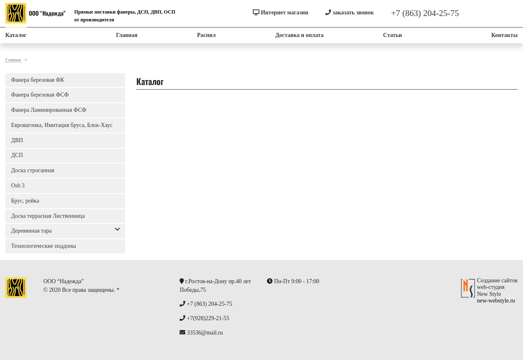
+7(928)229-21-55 (491, 13)
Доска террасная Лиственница (48, 216)
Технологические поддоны (43, 246)
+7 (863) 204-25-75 (425, 13)
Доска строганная (32, 170)
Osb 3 (18, 185)
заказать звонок (349, 12)
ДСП (17, 155)
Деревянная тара (65, 231)
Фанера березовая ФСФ (40, 95)
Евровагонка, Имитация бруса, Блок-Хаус (61, 125)
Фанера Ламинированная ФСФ (48, 110)
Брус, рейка (25, 201)
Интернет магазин (280, 12)
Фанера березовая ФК (37, 80)
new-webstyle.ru (496, 301)
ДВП (17, 140)
